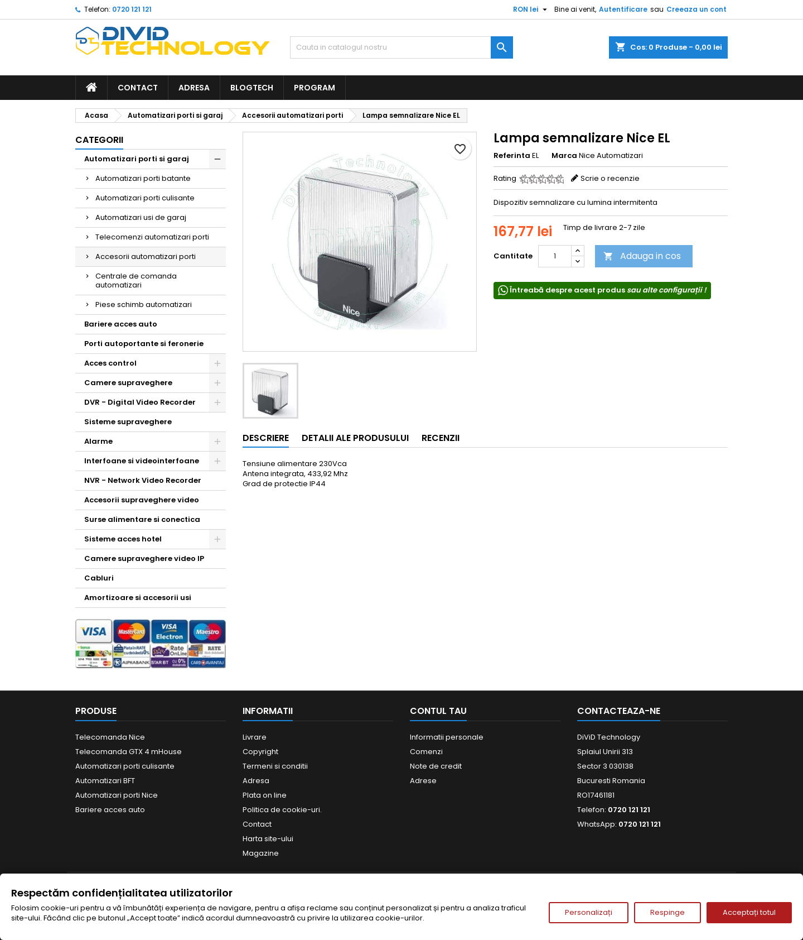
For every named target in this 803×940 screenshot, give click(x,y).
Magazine (261, 853)
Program (314, 87)
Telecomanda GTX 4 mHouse (128, 751)
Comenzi (426, 751)
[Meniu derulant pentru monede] (531, 9)
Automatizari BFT (105, 780)
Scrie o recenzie (610, 178)
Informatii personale (446, 737)
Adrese (423, 780)
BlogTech (251, 87)
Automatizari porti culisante (145, 198)
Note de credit (436, 766)
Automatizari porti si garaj (136, 159)
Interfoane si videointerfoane (141, 460)
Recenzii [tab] (440, 437)
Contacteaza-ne (618, 710)
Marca (564, 156)
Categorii (99, 139)
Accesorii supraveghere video (141, 500)
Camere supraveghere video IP (144, 558)
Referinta (512, 156)
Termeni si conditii (275, 766)
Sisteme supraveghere (128, 421)
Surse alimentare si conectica (142, 519)
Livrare (255, 737)
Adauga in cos (642, 256)
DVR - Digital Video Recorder (140, 402)
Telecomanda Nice (110, 737)
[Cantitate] (555, 256)
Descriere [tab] (266, 437)
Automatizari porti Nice (116, 795)
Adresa (194, 87)
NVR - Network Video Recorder (142, 480)
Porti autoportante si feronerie (144, 343)
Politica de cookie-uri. (282, 809)
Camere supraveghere (128, 382)
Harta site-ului (268, 838)
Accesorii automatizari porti (145, 256)
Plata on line (265, 795)
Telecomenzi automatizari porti (152, 237)
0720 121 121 (132, 9)
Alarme (98, 441)
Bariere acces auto (120, 324)
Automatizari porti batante (143, 178)
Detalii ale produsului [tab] (355, 437)
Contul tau (438, 710)
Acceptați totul (749, 912)
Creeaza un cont (696, 9)
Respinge (667, 912)
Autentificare (623, 9)
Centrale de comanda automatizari (136, 280)
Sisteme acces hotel (123, 539)
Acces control (110, 363)
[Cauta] (401, 47)
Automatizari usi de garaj (140, 217)
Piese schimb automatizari (143, 304)
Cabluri (99, 578)
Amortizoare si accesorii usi (137, 597)
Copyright (260, 751)
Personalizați (588, 912)
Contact (138, 87)
